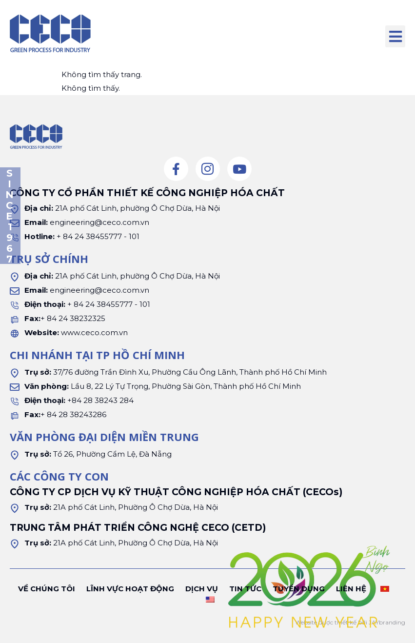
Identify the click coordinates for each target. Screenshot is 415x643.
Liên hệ (351, 588)
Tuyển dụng (299, 588)
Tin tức (245, 588)
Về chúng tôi (46, 588)
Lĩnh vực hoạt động (130, 588)
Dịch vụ (201, 588)
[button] (395, 36)
